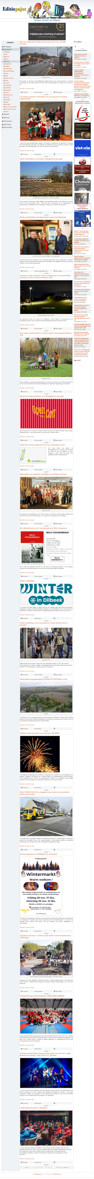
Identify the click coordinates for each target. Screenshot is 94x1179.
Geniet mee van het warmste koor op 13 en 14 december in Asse (42, 445)
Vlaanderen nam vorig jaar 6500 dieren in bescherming (81, 94)
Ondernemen (8, 95)
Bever (6, 59)
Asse (6, 54)
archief (78, 360)
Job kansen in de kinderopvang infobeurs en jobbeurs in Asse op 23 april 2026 (81, 275)
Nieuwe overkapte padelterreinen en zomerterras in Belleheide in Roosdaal (82, 258)
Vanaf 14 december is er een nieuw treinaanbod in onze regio (41, 159)
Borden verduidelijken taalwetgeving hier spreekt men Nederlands (43, 217)
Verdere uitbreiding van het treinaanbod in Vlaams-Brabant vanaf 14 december (44, 624)
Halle (6, 76)
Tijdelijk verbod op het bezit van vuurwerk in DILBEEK (39, 733)
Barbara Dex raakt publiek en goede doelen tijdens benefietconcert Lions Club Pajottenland (82, 249)
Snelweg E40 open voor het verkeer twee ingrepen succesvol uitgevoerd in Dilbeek (81, 308)
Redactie (7, 118)
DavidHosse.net (57, 1174)
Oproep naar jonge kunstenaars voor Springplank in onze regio (42, 396)
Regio (6, 102)
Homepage (7, 47)
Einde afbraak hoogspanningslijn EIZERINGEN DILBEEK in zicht (43, 679)
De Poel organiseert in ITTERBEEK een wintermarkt (38, 854)
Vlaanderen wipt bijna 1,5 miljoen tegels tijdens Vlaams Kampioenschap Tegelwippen (45, 936)
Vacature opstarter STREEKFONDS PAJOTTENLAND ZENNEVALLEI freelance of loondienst (81, 73)
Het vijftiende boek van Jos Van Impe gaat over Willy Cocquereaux (43, 528)
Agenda (6, 114)
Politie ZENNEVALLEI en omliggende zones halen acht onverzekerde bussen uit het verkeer (44, 793)
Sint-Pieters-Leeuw (10, 109)
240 (60, 1167)
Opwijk (7, 97)
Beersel (7, 56)
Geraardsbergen (9, 71)
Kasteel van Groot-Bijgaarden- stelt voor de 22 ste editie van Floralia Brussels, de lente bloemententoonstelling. (82, 352)
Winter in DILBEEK (27, 581)
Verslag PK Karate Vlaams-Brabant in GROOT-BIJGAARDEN (42, 996)
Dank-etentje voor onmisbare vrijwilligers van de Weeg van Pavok (43, 474)
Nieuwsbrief (8, 127)
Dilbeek (7, 61)
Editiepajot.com (38, 1174)
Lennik (7, 83)
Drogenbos (8, 64)
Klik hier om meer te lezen (27, 88)
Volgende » (66, 1167)
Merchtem (8, 90)
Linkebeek (8, 87)
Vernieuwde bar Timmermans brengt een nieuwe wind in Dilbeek (82, 291)
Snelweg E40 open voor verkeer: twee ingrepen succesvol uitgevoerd (80, 299)
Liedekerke (8, 85)
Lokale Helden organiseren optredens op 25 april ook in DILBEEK (81, 240)
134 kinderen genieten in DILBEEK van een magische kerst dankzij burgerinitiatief (43, 98)
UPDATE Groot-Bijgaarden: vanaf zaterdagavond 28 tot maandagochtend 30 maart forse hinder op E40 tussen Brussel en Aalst (81, 342)
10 (50, 1167)
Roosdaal (7, 104)
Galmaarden (8, 68)
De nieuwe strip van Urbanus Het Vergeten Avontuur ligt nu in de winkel (82, 64)
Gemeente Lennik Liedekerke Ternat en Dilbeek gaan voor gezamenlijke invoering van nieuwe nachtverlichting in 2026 (45, 276)
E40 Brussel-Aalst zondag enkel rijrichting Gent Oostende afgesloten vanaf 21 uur (82, 317)
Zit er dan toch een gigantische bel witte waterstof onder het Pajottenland (82, 283)
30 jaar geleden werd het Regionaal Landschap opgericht (80, 56)
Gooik (6, 73)
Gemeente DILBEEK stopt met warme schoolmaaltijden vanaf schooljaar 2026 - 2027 (82, 326)
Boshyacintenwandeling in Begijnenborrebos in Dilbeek (81, 333)
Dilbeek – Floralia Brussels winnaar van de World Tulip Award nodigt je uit (81, 233)
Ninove (7, 92)
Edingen (7, 66)
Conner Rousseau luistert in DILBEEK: (34, 1108)
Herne (6, 80)
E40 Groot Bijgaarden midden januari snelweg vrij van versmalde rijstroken (43, 43)
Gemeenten (7, 49)
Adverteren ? (8, 121)
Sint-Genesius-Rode (11, 107)
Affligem (7, 52)
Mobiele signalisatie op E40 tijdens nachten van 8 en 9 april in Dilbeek (82, 266)
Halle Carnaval (9, 78)
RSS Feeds (7, 124)
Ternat (7, 111)
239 (57, 1167)
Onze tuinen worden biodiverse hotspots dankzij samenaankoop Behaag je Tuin (46, 334)
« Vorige (26, 1167)
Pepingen (7, 99)
